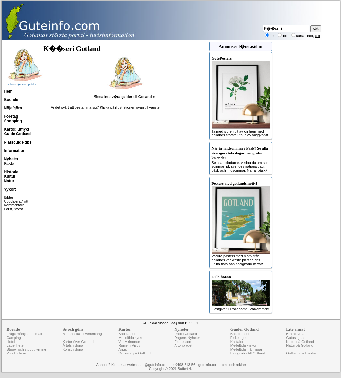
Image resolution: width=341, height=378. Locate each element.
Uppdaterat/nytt (16, 201)
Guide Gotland (17, 134)
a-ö (317, 36)
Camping (14, 338)
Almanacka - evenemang (82, 334)
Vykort (10, 189)
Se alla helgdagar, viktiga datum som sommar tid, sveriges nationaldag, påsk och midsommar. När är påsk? (241, 159)
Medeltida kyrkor (131, 338)
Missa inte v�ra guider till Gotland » (124, 97)
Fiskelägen (238, 338)
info (310, 36)
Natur (9, 181)
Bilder (8, 197)
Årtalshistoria (73, 345)
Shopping (13, 121)
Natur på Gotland (299, 345)
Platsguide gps (18, 142)
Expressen (182, 341)
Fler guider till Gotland (247, 353)
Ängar (123, 349)
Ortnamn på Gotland (134, 353)
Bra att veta (295, 334)
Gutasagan (295, 338)
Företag (11, 116)
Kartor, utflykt (16, 129)
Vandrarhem (16, 353)
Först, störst (13, 209)
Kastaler (236, 341)
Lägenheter (16, 345)
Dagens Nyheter (187, 338)
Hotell (11, 341)
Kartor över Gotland (78, 341)
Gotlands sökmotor (301, 353)
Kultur (9, 176)
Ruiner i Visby (129, 345)
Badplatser (126, 334)
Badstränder (240, 334)
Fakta (9, 163)
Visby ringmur (129, 341)
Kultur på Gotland (300, 341)
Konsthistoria (73, 349)
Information (14, 150)
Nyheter (11, 159)
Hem (8, 91)
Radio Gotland (185, 334)
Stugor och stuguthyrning (26, 349)
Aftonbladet (183, 345)
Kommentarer (15, 205)
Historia (11, 172)
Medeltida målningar (246, 349)
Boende (11, 99)
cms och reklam (234, 365)
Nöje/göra (13, 108)
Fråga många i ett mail (24, 334)
